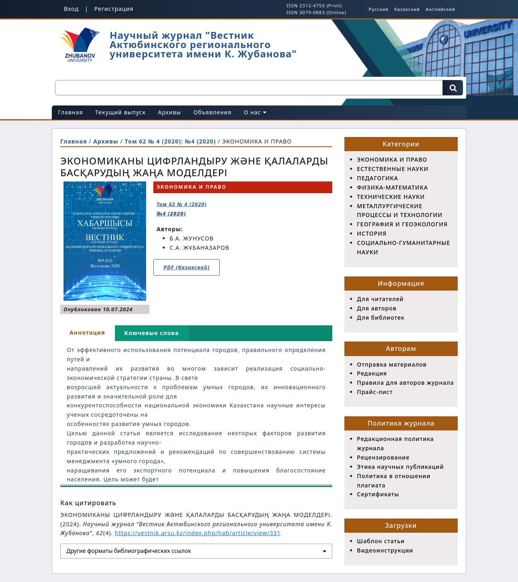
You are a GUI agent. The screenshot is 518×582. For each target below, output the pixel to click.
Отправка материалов (392, 364)
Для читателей (380, 299)
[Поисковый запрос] (249, 87)
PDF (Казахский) (186, 267)
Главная (70, 112)
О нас (255, 112)
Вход (71, 9)
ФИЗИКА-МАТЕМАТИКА (392, 187)
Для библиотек (381, 317)
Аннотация (87, 332)
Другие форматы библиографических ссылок (128, 551)
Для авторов (377, 308)
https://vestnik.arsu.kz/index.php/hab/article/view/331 (198, 533)
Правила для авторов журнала (405, 382)
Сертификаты (378, 494)
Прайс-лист (375, 392)
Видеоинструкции (385, 550)
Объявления (212, 112)
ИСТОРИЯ (371, 233)
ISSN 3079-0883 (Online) (316, 12)
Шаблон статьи (381, 541)
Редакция (372, 373)
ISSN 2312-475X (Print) (314, 5)
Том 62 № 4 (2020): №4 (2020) (171, 141)
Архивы (169, 112)
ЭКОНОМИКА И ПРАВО (392, 159)
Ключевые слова (151, 333)
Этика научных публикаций (400, 466)
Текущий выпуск (120, 112)
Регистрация (114, 9)
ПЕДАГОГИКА (377, 178)
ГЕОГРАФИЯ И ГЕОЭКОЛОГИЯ (402, 224)
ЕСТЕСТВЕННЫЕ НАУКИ (393, 169)
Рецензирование (383, 457)
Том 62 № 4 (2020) (182, 208)
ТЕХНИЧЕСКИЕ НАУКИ (391, 196)
